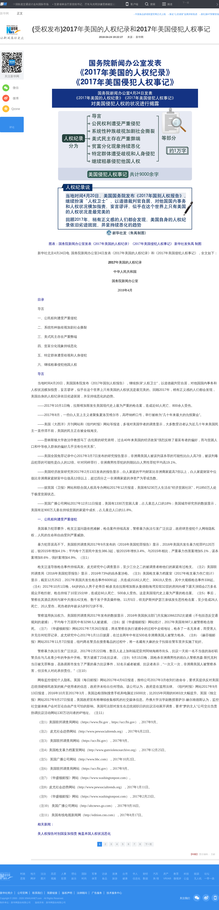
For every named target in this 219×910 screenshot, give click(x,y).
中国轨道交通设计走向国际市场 (31, 4)
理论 (73, 873)
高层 (53, 873)
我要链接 (52, 892)
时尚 (84, 878)
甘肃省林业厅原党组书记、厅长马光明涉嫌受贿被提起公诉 (87, 4)
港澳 (114, 873)
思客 (22, 878)
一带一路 (209, 878)
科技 (186, 873)
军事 (94, 873)
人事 (63, 873)
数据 (145, 878)
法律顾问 (82, 892)
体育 (94, 878)
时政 (22, 873)
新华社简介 (6, 892)
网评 (33, 878)
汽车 (155, 873)
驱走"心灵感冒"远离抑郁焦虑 (183, 14)
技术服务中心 (114, 892)
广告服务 (97, 892)
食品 (104, 878)
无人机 (198, 878)
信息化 (136, 878)
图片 (43, 878)
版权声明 (67, 892)
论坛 (206, 873)
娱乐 (73, 878)
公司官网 (22, 892)
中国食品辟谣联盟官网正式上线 (150, 14)
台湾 (125, 873)
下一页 (148, 844)
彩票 (63, 878)
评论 (12, 124)
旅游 (114, 878)
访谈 (104, 873)
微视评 (177, 878)
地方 (33, 873)
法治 (43, 873)
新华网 (4, 13)
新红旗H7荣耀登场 (210, 14)
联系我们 (37, 892)
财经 (145, 873)
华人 (135, 873)
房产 (165, 873)
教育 (176, 873)
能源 (196, 873)
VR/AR (167, 878)
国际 (84, 873)
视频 (53, 878)
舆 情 (156, 878)
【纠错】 (194, 854)
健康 (125, 878)
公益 (186, 878)
